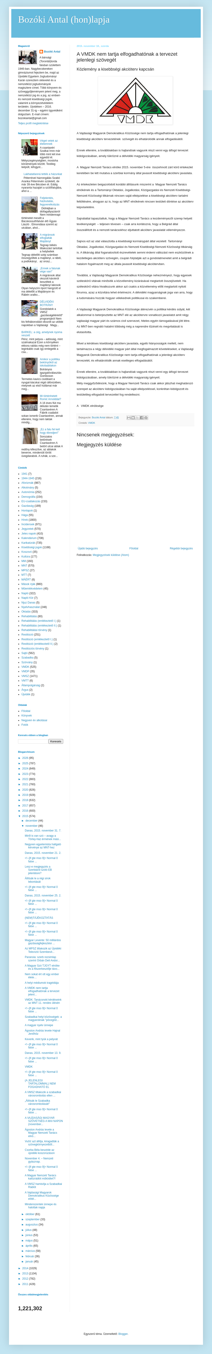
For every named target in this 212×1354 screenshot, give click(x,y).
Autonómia (27, 492)
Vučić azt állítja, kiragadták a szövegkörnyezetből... (42, 1143)
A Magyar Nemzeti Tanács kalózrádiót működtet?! (40, 1177)
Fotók (24, 724)
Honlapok (27, 510)
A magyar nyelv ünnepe (39, 1025)
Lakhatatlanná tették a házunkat (43, 174)
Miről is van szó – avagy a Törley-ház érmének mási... (43, 837)
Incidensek (27, 524)
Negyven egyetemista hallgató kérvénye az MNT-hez (43, 846)
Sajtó (24, 653)
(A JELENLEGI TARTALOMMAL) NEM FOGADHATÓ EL (40, 1084)
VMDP (25, 671)
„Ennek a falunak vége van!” (50, 270)
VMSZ (25, 676)
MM (23, 561)
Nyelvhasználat (30, 607)
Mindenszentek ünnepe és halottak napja (40, 1206)
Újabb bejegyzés (88, 548)
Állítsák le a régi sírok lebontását (38, 880)
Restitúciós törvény (32, 648)
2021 (25, 784)
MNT (24, 565)
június (29, 1235)
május (29, 1240)
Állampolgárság (30, 685)
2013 (25, 1273)
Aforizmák (27, 482)
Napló (24, 593)
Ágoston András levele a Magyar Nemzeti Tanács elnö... (41, 1133)
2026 (25, 758)
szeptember (32, 1219)
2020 (25, 789)
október (30, 1214)
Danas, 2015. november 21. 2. (43, 852)
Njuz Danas (28, 602)
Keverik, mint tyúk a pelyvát (41, 1039)
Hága (24, 515)
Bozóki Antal (52, 51)
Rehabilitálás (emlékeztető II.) (39, 625)
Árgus (24, 689)
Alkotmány (27, 487)
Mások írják (28, 584)
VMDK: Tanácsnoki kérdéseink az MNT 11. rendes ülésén (43, 1001)
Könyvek (26, 715)
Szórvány (27, 662)
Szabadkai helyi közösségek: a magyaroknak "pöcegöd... (43, 1018)
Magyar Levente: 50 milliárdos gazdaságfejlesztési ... (43, 942)
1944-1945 (27, 478)
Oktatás (26, 611)
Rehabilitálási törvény (34, 630)
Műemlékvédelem (32, 588)
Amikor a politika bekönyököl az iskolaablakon (50, 362)
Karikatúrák (28, 542)
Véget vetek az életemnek (49, 142)
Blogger (123, 1334)
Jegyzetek (27, 528)
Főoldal (133, 548)
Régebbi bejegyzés (181, 548)
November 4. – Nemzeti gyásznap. (39, 1160)
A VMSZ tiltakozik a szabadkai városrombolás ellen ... (43, 1094)
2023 (25, 774)
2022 (25, 779)
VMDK (91, 422)
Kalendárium (29, 538)
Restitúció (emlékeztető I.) (37, 639)
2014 (25, 1268)
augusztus (32, 1224)
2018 (25, 800)
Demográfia (28, 496)
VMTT (25, 680)
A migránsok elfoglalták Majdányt (47, 238)
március (30, 1251)
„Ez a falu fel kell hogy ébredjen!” (50, 431)
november (31, 825)
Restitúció (27, 634)
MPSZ (25, 570)
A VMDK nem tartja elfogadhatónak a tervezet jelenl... (42, 991)
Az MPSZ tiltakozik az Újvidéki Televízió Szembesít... (43, 950)
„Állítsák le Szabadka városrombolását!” (37, 1102)
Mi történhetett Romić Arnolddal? (50, 397)
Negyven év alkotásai (34, 720)
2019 (25, 795)
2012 (25, 1278)
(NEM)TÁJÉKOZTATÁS (39, 917)
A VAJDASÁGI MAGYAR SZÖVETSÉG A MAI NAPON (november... (44, 1121)
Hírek (24, 519)
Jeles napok (28, 533)
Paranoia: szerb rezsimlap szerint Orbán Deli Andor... (42, 959)
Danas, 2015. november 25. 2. (43, 895)
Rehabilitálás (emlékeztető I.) (38, 620)
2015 (25, 816)
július (28, 1230)
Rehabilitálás (29, 616)
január (29, 1261)
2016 (25, 810)
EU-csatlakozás (30, 501)
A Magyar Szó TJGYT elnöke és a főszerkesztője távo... (42, 967)
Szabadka (27, 657)
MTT (24, 574)
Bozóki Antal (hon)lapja (64, 19)
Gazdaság (27, 505)
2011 (25, 1284)
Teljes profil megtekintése (33, 123)
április (29, 1245)
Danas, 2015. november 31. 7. (43, 830)
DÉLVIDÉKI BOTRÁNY (47, 303)
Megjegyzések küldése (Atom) (111, 555)
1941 (24, 473)
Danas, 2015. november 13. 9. (43, 1053)
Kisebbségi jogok (31, 547)
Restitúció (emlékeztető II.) (37, 643)
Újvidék (25, 694)
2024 (25, 768)
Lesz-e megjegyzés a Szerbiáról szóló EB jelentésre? (38, 870)
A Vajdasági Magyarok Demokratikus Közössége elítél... (42, 1196)
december (31, 820)
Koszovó (26, 551)
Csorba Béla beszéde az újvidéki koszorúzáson (40, 1151)
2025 (25, 763)
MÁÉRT (26, 579)
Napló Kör (27, 597)
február (30, 1256)
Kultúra (25, 556)
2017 (25, 805)
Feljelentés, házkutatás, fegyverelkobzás (50, 201)
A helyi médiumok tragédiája (42, 982)
